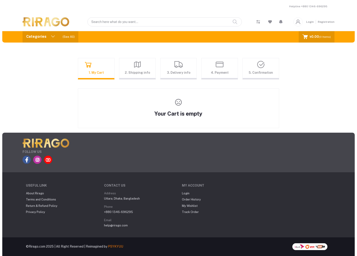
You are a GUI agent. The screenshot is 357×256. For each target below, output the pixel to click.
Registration (326, 21)
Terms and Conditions (41, 199)
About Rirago (35, 193)
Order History (191, 199)
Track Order (190, 212)
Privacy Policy (35, 212)
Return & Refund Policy (41, 206)
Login (310, 21)
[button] (281, 22)
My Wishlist (190, 206)
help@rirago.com (116, 225)
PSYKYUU (115, 246)
